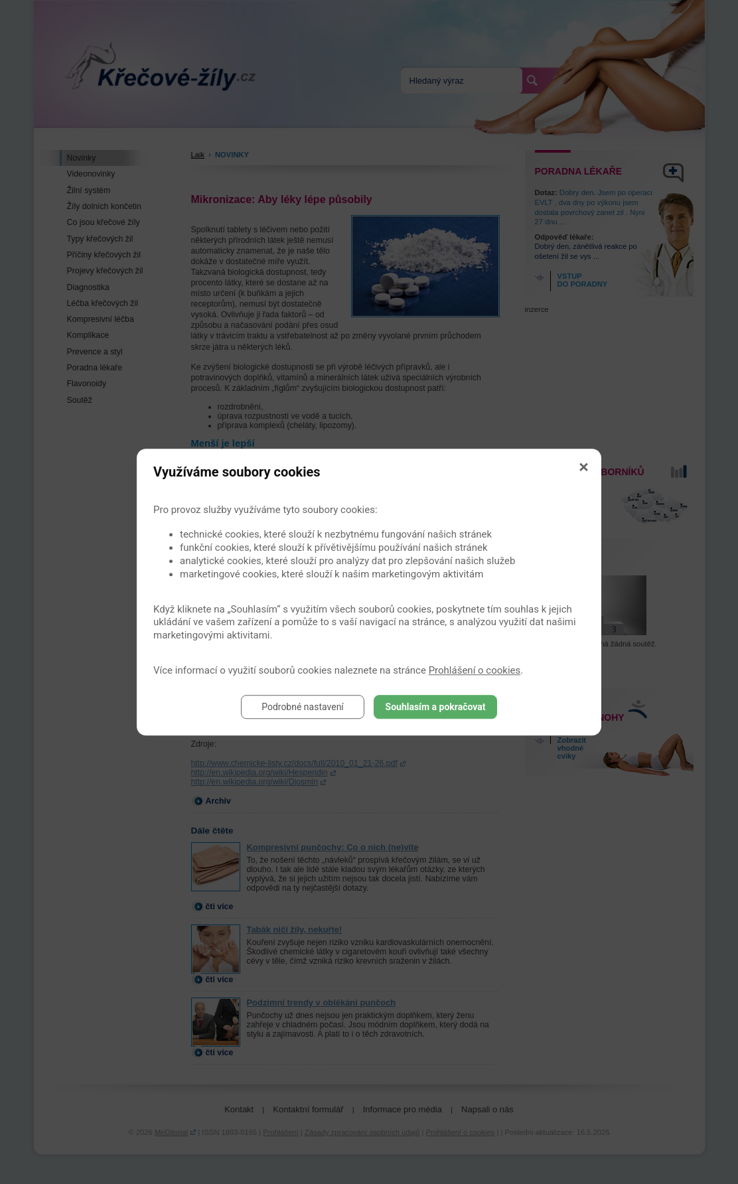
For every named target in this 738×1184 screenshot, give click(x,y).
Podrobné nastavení (302, 707)
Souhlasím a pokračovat (436, 707)
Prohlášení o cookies (475, 670)
